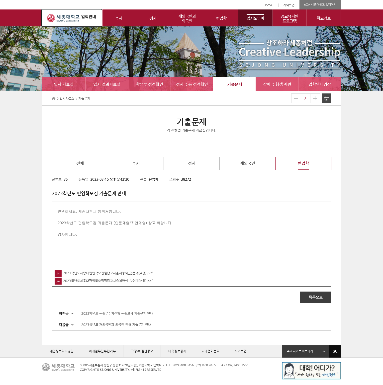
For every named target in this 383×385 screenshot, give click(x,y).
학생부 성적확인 (149, 84)
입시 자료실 (64, 84)
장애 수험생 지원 (277, 84)
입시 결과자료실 (106, 84)
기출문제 (234, 84)
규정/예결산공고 (142, 351)
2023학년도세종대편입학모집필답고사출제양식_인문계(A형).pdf (104, 273)
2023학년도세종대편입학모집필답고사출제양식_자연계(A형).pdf (104, 281)
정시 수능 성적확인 (192, 84)
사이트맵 (289, 5)
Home (268, 5)
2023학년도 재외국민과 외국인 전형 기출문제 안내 (116, 324)
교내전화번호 (210, 351)
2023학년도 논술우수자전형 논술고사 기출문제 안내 (117, 313)
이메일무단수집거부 (102, 351)
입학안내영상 (319, 84)
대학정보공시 (177, 351)
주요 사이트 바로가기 (300, 351)
